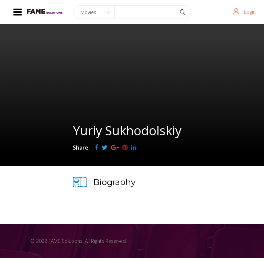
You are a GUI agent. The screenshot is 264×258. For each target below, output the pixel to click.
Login (250, 12)
